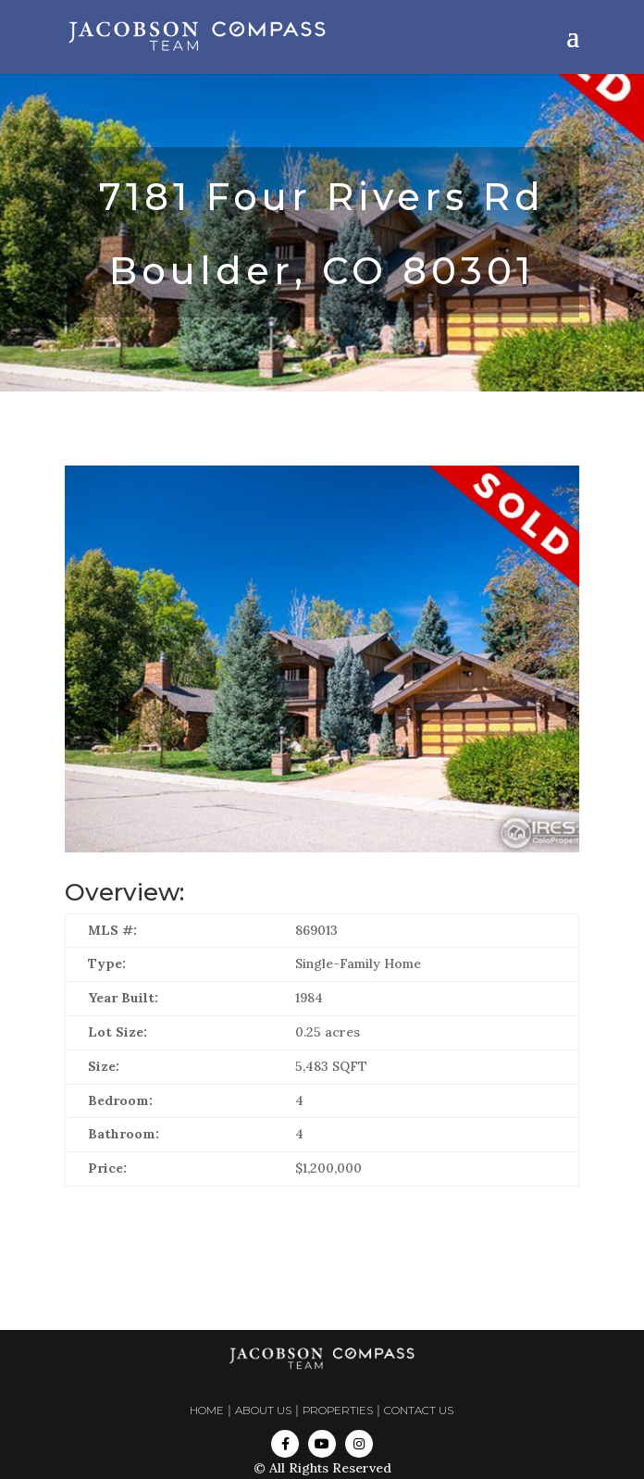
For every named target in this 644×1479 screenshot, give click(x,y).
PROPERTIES (338, 1410)
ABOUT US (263, 1410)
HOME (207, 1410)
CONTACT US (418, 1410)
